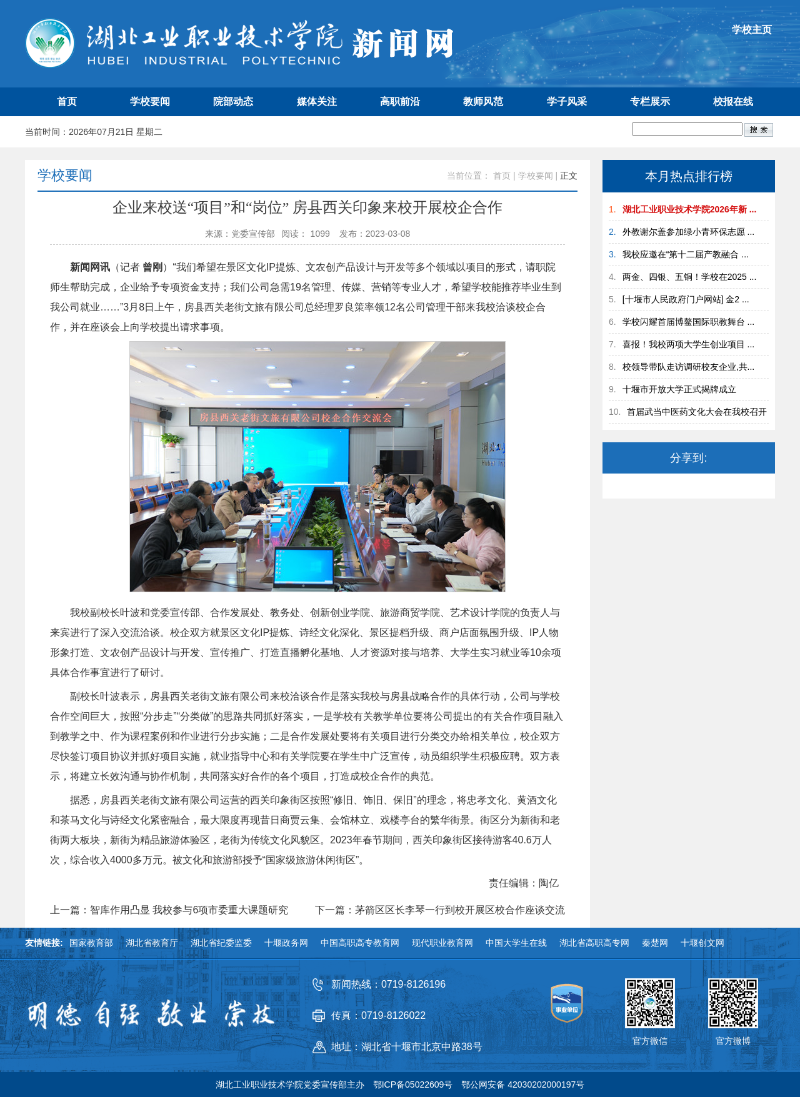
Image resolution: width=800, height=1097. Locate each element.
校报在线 (733, 101)
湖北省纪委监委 (221, 943)
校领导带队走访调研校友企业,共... (688, 367)
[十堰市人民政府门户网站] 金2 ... (685, 299)
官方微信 (650, 1041)
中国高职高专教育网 (360, 943)
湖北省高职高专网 (594, 943)
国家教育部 (91, 943)
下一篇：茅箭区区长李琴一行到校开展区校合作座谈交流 (440, 910)
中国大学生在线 (516, 943)
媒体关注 (317, 101)
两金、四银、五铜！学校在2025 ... (689, 277)
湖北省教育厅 (152, 943)
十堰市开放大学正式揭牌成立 (679, 389)
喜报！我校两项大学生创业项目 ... (688, 344)
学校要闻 (150, 101)
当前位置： (469, 176)
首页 (67, 101)
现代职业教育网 (442, 943)
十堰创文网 (702, 943)
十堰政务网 (286, 943)
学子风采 (567, 101)
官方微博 (733, 1041)
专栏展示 (650, 101)
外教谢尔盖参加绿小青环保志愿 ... (688, 232)
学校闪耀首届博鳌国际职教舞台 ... (688, 322)
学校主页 (752, 29)
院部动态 (233, 101)
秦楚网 (655, 943)
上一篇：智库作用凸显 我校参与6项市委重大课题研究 (169, 910)
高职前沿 (400, 101)
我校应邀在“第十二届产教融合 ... (685, 254)
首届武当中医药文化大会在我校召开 (697, 412)
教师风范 (483, 101)
